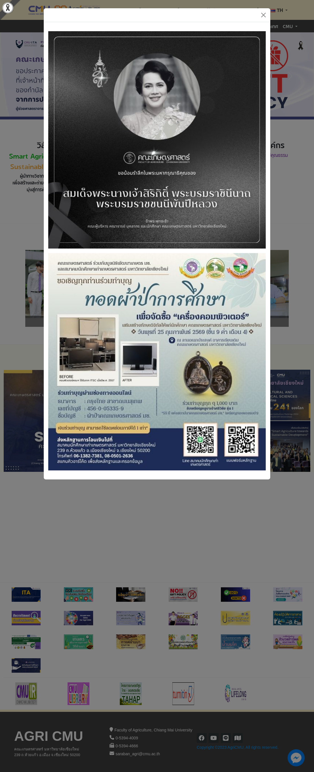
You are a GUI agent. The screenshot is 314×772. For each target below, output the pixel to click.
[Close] (263, 15)
